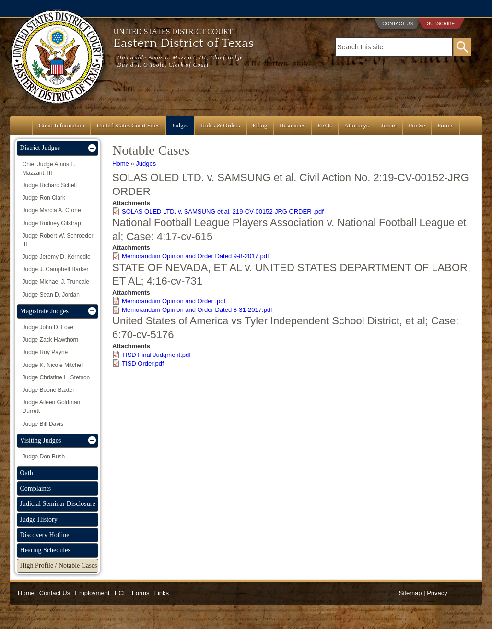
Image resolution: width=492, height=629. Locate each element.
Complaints (35, 488)
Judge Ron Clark (44, 197)
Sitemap (410, 592)
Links (161, 592)
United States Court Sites (127, 125)
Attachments (131, 202)
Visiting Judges (40, 440)
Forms (445, 125)
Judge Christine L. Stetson (56, 377)
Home (120, 163)
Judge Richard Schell (50, 185)
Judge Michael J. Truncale (56, 281)
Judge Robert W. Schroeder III (58, 240)
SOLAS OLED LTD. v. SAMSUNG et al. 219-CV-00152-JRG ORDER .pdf (223, 211)
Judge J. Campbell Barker (56, 269)
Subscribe (441, 23)
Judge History (39, 519)
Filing (259, 125)
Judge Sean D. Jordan (51, 294)
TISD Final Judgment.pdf (156, 354)
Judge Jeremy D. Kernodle (57, 256)
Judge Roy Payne (45, 352)
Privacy (437, 592)
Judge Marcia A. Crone (52, 210)
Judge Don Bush (44, 456)
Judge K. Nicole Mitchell (53, 365)
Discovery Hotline (45, 534)
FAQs (324, 125)
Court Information (61, 125)
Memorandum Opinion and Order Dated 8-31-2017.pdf (197, 309)
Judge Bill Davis (43, 424)
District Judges (40, 147)
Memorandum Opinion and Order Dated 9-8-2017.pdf (195, 256)
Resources (292, 125)
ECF (121, 592)
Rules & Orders (220, 125)
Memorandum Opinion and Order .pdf (173, 301)
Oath (26, 473)
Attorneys (356, 125)
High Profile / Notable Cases (58, 565)
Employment (92, 592)
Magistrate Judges (44, 311)
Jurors (389, 125)
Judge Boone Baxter (49, 390)
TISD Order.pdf (143, 363)
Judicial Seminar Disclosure (57, 503)
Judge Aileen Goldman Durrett (52, 406)
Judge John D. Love (48, 327)
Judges (180, 125)
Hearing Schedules (45, 550)
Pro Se (417, 125)
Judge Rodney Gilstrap (52, 223)
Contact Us (397, 23)
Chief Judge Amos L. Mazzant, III (49, 168)
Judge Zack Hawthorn (51, 339)
